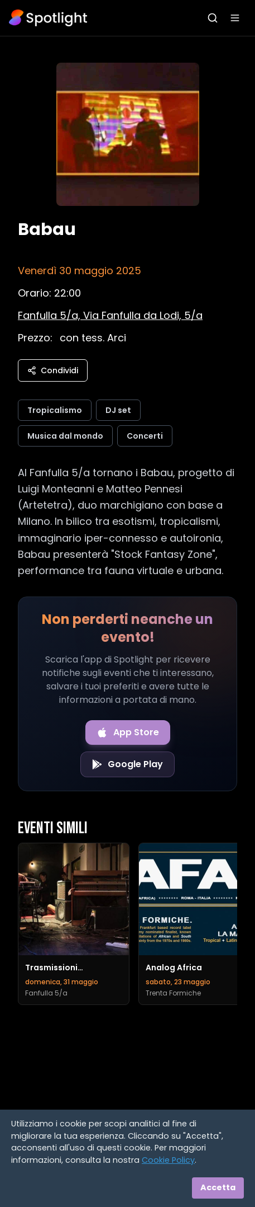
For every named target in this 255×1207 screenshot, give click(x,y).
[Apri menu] (235, 18)
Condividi (52, 370)
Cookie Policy (168, 1160)
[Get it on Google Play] (127, 764)
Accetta (217, 1187)
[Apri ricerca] (212, 18)
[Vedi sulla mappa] (110, 315)
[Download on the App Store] (127, 732)
